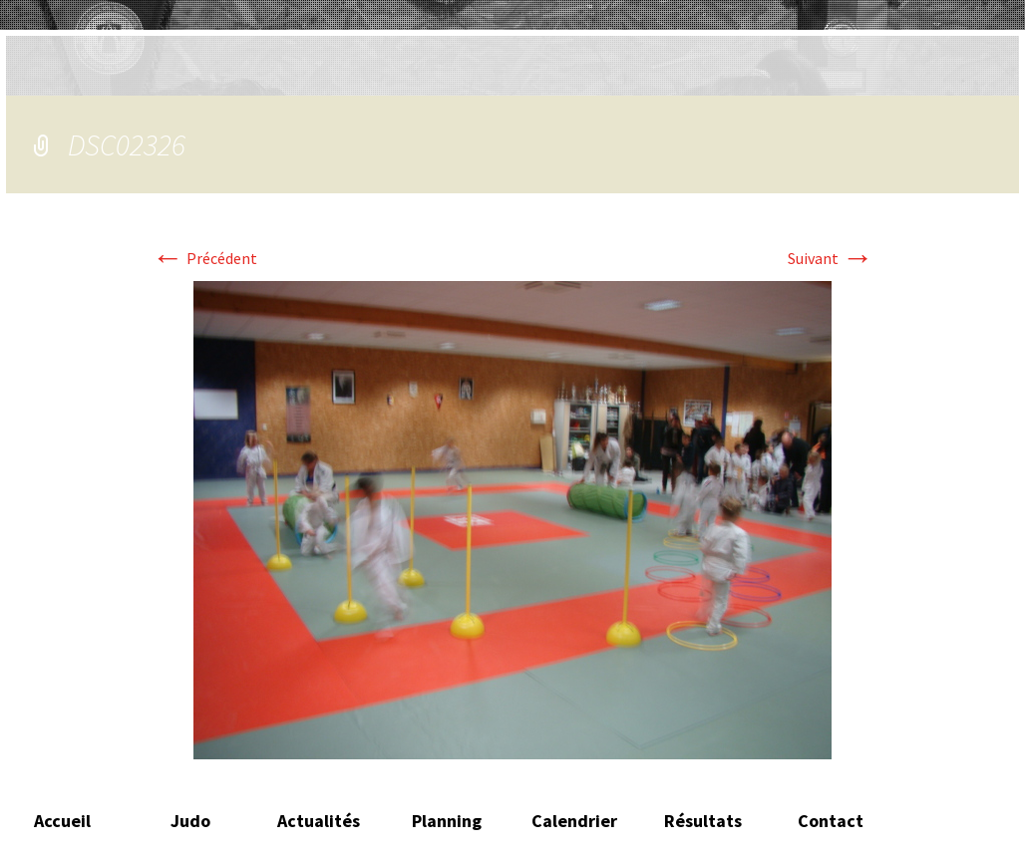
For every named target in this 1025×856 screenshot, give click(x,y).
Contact (830, 820)
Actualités (318, 820)
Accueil (62, 820)
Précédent (204, 258)
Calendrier (574, 820)
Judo (190, 820)
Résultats (703, 820)
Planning (447, 820)
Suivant (830, 258)
